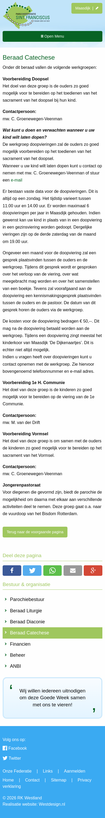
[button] (12, 570)
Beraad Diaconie (27, 621)
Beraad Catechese (29, 632)
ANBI (15, 666)
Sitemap (58, 780)
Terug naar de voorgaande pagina (35, 532)
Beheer (17, 655)
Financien (20, 644)
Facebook (15, 748)
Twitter (12, 758)
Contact (32, 780)
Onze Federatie (17, 771)
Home (8, 780)
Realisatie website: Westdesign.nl (34, 804)
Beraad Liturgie (26, 610)
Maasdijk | (86, 8)
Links (47, 771)
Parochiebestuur (27, 599)
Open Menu (52, 36)
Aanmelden (74, 771)
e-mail (16, 180)
